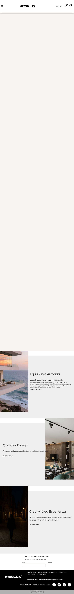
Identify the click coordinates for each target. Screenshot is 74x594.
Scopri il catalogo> (35, 389)
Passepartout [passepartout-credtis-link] (40, 591)
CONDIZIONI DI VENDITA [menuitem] (45, 584)
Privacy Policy (41, 574)
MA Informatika (40, 593)
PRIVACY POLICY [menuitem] (35, 584)
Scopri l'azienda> (34, 524)
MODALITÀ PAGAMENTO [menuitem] (25, 584)
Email (24, 562)
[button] (50, 563)
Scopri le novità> (8, 455)
